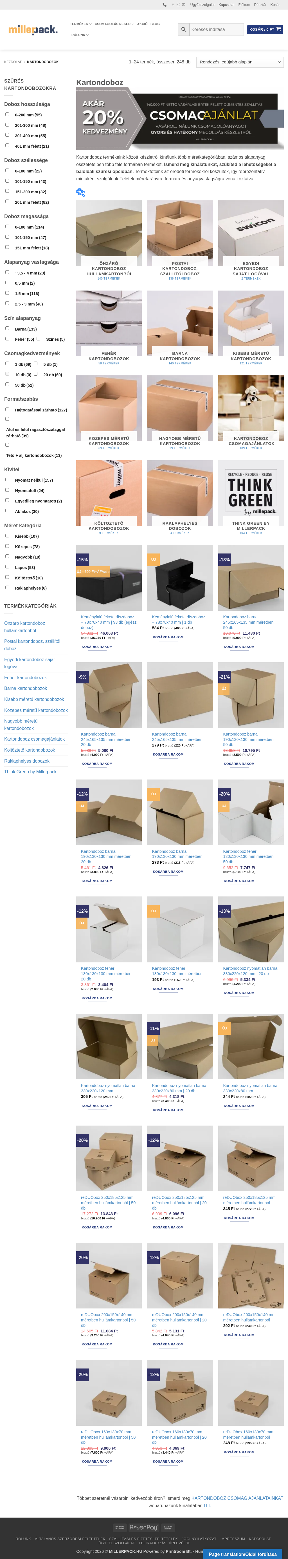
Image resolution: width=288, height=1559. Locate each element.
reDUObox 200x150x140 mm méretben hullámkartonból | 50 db (108, 1319)
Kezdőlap (13, 62)
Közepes (27, 546)
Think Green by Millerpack (30, 771)
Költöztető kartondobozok (29, 750)
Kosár (275, 5)
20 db (53, 375)
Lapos (25, 567)
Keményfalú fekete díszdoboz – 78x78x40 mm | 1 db (178, 620)
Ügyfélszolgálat (202, 5)
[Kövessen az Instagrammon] (178, 5)
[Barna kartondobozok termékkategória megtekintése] (180, 330)
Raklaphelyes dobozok (27, 761)
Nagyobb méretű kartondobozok (20, 725)
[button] (265, 29)
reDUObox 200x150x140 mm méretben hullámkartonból (249, 1317)
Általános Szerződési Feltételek (70, 1539)
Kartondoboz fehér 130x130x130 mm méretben (177, 971)
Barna (26, 329)
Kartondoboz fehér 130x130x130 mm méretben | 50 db (249, 856)
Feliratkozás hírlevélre (165, 1543)
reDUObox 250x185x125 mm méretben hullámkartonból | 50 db (108, 1202)
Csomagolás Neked (114, 24)
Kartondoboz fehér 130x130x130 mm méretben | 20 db (107, 973)
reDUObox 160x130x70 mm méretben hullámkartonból (248, 1435)
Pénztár (260, 5)
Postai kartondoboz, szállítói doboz (32, 645)
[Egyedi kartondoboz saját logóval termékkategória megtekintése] (251, 242)
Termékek (81, 24)
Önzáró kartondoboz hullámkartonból (24, 627)
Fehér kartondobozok (25, 677)
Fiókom (244, 5)
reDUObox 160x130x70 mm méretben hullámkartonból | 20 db (179, 1437)
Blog (155, 24)
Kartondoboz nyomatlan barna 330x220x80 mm (250, 1088)
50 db (24, 385)
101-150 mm (30, 181)
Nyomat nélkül (34, 480)
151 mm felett (32, 248)
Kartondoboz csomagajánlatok (34, 739)
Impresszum (232, 1539)
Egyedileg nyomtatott (38, 501)
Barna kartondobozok (25, 688)
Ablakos (27, 511)
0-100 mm (28, 171)
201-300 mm (30, 125)
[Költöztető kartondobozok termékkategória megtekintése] (109, 500)
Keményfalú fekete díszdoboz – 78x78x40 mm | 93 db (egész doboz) (108, 622)
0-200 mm (28, 115)
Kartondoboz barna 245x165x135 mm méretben (177, 737)
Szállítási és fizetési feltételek (143, 1539)
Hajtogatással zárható (41, 410)
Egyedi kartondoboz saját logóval (29, 663)
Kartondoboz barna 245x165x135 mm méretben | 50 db (249, 622)
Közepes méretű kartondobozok (36, 710)
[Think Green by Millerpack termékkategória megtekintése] (251, 500)
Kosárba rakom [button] (97, 646)
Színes (55, 339)
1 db (23, 364)
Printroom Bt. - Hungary (189, 1551)
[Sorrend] (240, 62)
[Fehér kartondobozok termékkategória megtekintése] (109, 330)
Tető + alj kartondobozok (34, 455)
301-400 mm (30, 136)
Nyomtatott (29, 490)
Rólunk (80, 35)
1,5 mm (27, 293)
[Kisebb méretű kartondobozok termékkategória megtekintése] (251, 330)
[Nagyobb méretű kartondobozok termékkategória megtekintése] (180, 415)
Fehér (24, 339)
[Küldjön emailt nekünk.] (183, 5)
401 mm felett (32, 146)
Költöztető (29, 578)
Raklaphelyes (31, 588)
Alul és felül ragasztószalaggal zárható (35, 432)
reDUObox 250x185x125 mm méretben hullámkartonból (249, 1200)
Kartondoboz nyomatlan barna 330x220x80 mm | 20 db (179, 1088)
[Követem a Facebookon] (173, 5)
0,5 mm (25, 283)
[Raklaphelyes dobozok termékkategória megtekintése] (180, 500)
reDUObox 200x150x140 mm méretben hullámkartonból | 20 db (179, 1319)
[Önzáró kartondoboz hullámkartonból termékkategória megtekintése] (109, 242)
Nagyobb (27, 557)
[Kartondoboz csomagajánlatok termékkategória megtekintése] (251, 415)
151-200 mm (30, 192)
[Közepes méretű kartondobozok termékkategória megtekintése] (109, 415)
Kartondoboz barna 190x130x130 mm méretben (177, 854)
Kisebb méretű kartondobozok (34, 699)
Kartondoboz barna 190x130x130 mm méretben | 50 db (249, 739)
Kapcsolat (226, 5)
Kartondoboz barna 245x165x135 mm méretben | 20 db (107, 739)
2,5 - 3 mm (29, 304)
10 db (23, 375)
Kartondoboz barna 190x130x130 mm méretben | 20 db (107, 856)
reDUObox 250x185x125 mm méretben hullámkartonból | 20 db (179, 1202)
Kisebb (27, 536)
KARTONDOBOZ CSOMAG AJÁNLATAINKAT (237, 1498)
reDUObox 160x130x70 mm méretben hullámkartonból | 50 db (108, 1437)
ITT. (208, 1505)
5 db (51, 364)
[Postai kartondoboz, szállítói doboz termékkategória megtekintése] (180, 242)
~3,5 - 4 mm (30, 273)
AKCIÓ (142, 24)
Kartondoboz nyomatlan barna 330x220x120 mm (108, 1088)
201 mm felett (32, 202)
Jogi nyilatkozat (199, 1539)
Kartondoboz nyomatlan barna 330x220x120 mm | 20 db (250, 971)
